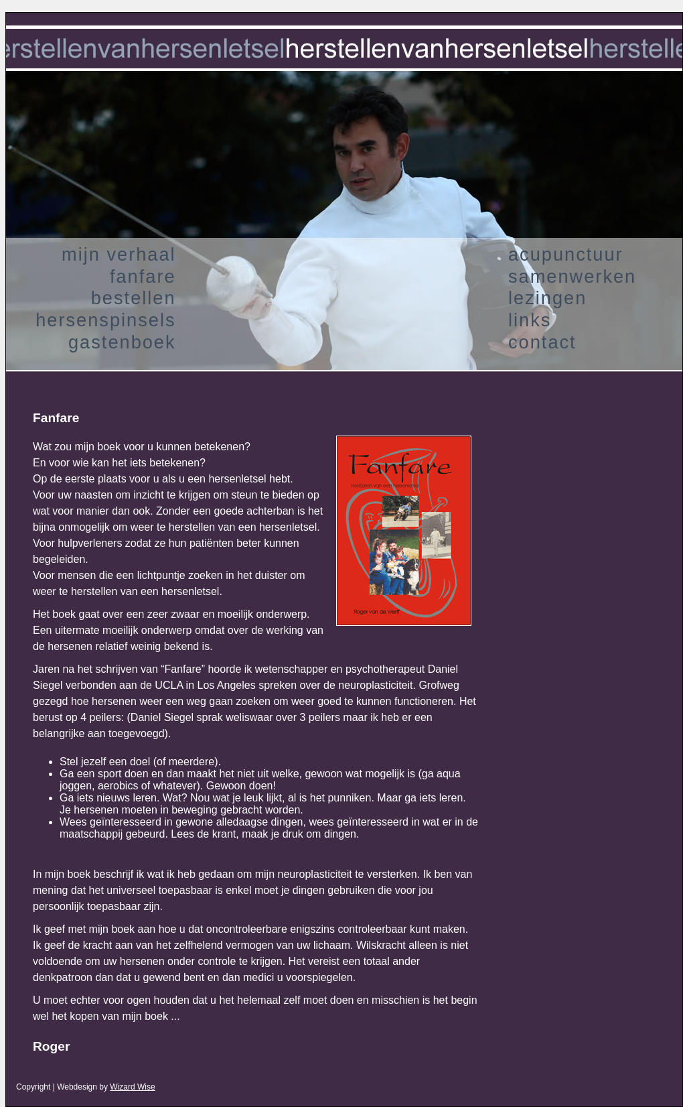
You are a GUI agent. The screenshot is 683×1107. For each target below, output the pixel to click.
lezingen (547, 297)
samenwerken (572, 276)
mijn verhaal (119, 254)
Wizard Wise (132, 1087)
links (529, 320)
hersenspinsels (105, 320)
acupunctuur (565, 254)
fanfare (143, 276)
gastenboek (122, 342)
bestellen (133, 297)
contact (542, 342)
